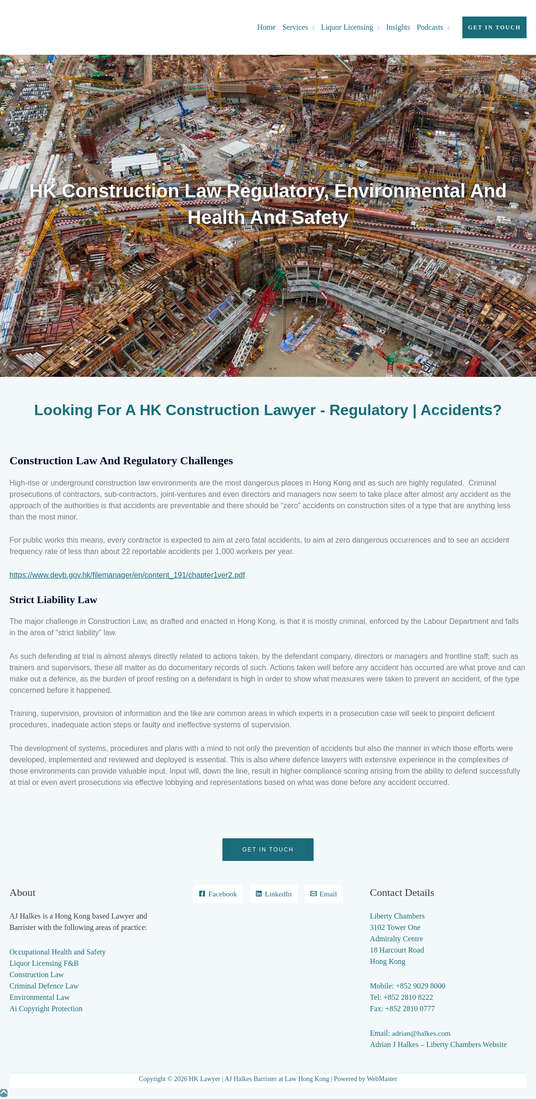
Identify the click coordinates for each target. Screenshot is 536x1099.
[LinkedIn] (296, 894)
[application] (311, 27)
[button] (494, 27)
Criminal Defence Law (44, 986)
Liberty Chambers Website (466, 1044)
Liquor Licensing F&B (44, 963)
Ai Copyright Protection (46, 1009)
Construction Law (36, 975)
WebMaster (382, 1078)
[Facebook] (240, 894)
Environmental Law (39, 997)
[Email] (267, 912)
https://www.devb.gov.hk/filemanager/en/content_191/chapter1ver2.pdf (127, 575)
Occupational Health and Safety (57, 952)
